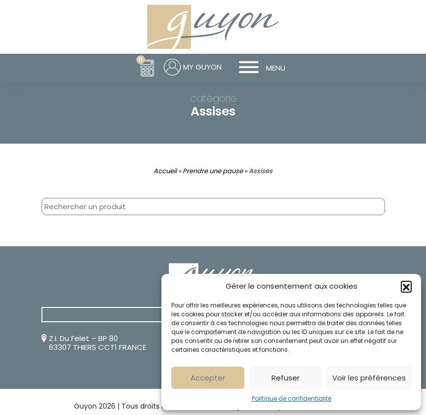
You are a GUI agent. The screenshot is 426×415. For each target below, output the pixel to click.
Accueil (165, 171)
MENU (258, 68)
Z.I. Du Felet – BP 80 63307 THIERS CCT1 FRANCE (97, 343)
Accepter (208, 378)
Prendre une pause (213, 171)
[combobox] (213, 206)
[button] (406, 286)
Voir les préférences (369, 378)
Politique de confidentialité (291, 398)
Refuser (285, 378)
